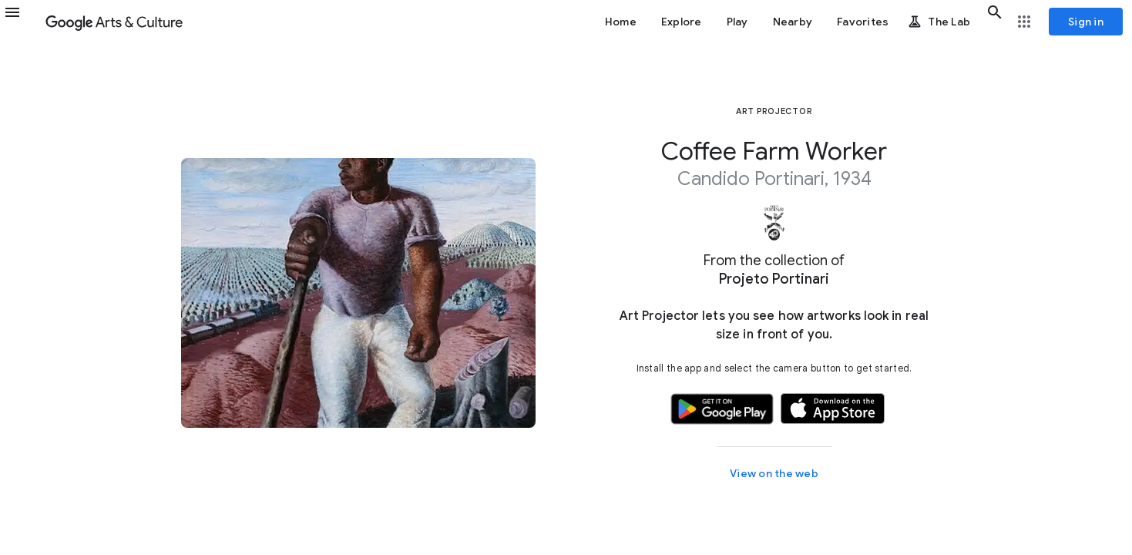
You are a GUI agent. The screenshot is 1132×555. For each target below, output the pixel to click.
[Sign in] (1086, 21)
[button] (21, 21)
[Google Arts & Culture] (114, 21)
